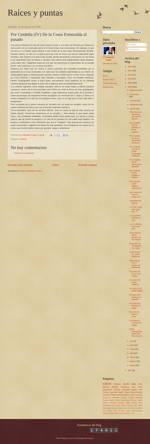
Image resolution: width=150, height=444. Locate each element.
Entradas (131, 45)
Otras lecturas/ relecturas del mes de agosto (135, 115)
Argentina (113, 392)
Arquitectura (125, 400)
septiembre (135, 104)
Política (126, 395)
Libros (107, 383)
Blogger (90, 438)
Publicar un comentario (24, 153)
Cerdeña (23, 139)
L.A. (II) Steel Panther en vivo (135, 218)
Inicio (55, 165)
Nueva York (137, 389)
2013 (130, 66)
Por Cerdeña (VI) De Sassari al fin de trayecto (134, 127)
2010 (130, 79)
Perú (140, 403)
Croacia (134, 400)
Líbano (105, 403)
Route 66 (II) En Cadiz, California (134, 254)
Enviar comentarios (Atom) (31, 171)
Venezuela (107, 408)
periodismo (107, 389)
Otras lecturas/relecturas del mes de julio (135, 332)
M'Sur (105, 76)
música (117, 384)
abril (132, 353)
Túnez (140, 405)
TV (131, 413)
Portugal (113, 403)
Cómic (115, 387)
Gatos (123, 405)
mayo (132, 349)
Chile (125, 408)
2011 (130, 75)
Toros (113, 405)
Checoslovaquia (137, 411)
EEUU (106, 387)
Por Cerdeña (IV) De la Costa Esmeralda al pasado (135, 151)
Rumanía (122, 411)
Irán (104, 411)
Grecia (105, 392)
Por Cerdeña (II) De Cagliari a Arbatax (134, 174)
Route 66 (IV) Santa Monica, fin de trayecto (135, 236)
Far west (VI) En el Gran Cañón (135, 273)
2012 (130, 71)
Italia (133, 384)
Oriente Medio (124, 413)
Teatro (127, 392)
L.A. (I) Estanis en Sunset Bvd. (135, 226)
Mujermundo (108, 87)
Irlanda (134, 403)
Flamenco (125, 387)
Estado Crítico (109, 79)
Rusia (133, 392)
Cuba (140, 387)
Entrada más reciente (20, 165)
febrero (133, 361)
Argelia (111, 400)
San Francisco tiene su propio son (135, 194)
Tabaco (114, 395)
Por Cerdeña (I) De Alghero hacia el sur (135, 184)
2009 (130, 83)
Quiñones (106, 405)
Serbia (128, 411)
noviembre (134, 94)
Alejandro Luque (110, 58)
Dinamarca (131, 408)
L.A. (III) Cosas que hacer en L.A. (135, 209)
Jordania (109, 411)
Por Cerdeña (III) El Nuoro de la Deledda (135, 163)
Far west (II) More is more (134, 314)
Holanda (111, 413)
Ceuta (131, 395)
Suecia (105, 400)
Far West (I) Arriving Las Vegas (135, 322)
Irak (135, 405)
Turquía (131, 397)
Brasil (118, 405)
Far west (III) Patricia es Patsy (134, 305)
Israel (119, 395)
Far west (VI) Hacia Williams (134, 282)
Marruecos (107, 397)
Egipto (140, 400)
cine (140, 384)
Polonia (124, 397)
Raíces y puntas (35, 12)
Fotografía (138, 395)
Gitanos (105, 413)
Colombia (126, 389)
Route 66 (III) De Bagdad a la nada (135, 245)
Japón (120, 392)
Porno (115, 411)
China (117, 400)
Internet (117, 413)
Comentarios (132, 49)
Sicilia (126, 384)
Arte (133, 387)
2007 (130, 370)
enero (132, 365)
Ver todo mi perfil (110, 63)
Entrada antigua (87, 165)
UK (133, 413)
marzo (133, 357)
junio (132, 345)
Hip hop (130, 405)
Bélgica (120, 408)
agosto (133, 109)
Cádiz (128, 403)
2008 (130, 87)
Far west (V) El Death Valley (135, 289)
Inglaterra (139, 408)
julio (132, 341)
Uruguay (121, 403)
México (139, 392)
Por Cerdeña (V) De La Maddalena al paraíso (135, 139)
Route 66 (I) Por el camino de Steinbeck (134, 264)
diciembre (134, 90)
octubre (133, 101)
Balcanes (114, 408)
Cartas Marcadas (110, 83)
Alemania (138, 397)
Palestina (115, 397)
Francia (117, 389)
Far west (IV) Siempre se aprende (135, 297)
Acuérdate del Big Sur (135, 202)
